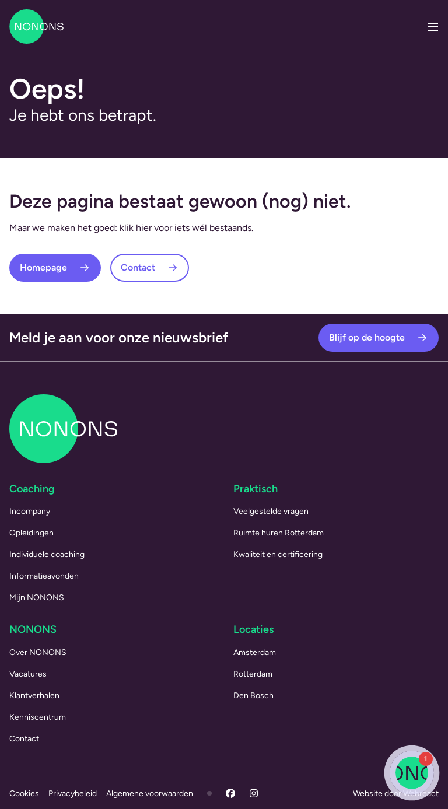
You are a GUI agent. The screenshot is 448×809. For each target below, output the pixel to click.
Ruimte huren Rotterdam (278, 533)
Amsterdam (254, 652)
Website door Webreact (396, 794)
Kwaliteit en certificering (278, 554)
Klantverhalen (34, 696)
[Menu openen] (432, 26)
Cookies (24, 794)
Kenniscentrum (37, 717)
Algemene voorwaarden (149, 794)
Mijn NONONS (36, 598)
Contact (24, 739)
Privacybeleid (72, 794)
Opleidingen (31, 533)
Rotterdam (252, 674)
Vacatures (28, 674)
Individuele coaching (47, 554)
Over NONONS (37, 652)
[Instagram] (253, 793)
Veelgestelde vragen (271, 511)
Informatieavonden (44, 576)
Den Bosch (253, 696)
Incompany (29, 511)
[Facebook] (230, 793)
